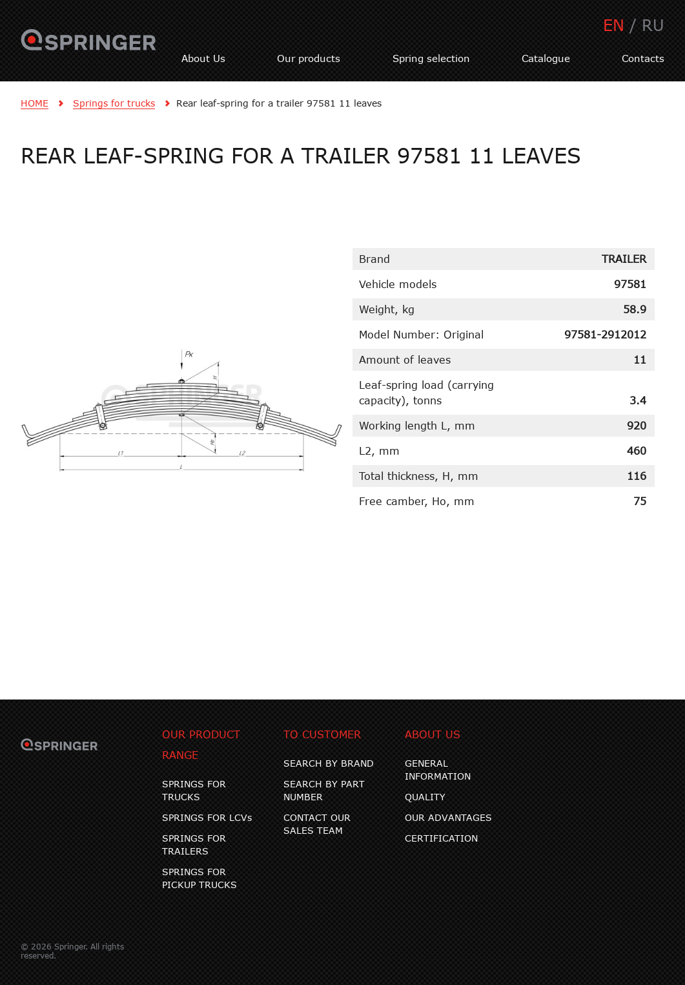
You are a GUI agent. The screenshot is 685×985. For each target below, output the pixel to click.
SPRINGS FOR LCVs (207, 817)
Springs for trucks (114, 103)
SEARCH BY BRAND (328, 763)
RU (653, 25)
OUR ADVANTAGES (448, 817)
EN (613, 25)
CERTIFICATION (441, 838)
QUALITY (425, 796)
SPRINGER (89, 47)
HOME (34, 103)
